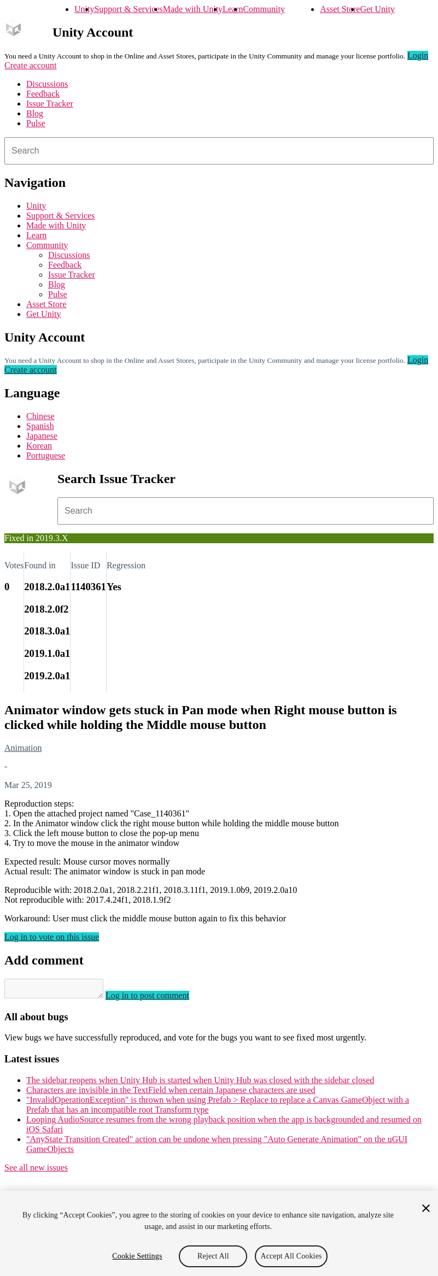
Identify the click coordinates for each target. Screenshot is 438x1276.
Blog (34, 113)
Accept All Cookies (291, 1256)
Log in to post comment (158, 998)
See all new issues (36, 1170)
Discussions (47, 84)
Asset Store (340, 9)
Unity (84, 9)
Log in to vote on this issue (51, 937)
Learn (233, 9)
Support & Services (128, 9)
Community (263, 9)
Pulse (35, 123)
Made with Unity (193, 9)
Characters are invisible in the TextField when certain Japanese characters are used (171, 1093)
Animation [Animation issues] (23, 747)
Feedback (43, 93)
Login (417, 55)
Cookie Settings (137, 1256)
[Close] (426, 1208)
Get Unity (377, 9)
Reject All (213, 1256)
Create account (30, 65)
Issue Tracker (49, 103)
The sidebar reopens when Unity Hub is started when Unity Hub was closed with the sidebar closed (200, 1083)
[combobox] (219, 151)
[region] (219, 1233)
